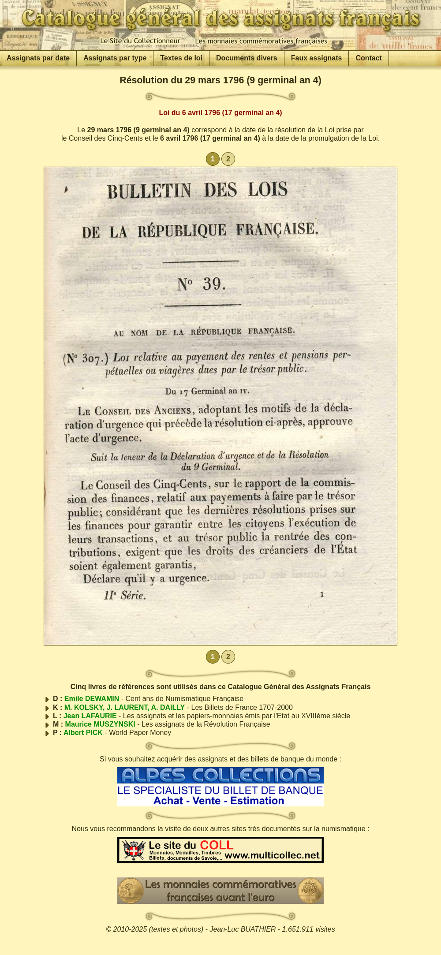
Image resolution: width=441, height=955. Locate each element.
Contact (368, 58)
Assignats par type (114, 58)
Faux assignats (316, 58)
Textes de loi (181, 58)
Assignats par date (38, 58)
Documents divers (246, 58)
